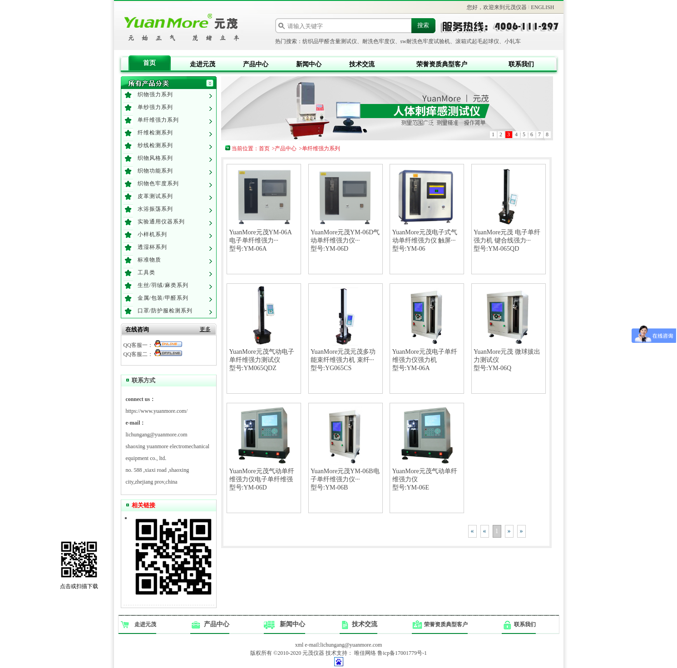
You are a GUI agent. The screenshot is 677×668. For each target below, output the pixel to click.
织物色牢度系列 (158, 183)
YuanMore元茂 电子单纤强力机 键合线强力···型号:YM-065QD (507, 240)
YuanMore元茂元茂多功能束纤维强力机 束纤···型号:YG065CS (343, 359)
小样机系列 (152, 234)
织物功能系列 (155, 171)
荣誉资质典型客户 (441, 64)
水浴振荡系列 (155, 209)
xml (299, 645)
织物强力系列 (155, 94)
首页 (149, 62)
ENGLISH (542, 7)
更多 (205, 329)
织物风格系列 (155, 158)
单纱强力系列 (155, 107)
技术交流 (362, 64)
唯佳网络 (365, 653)
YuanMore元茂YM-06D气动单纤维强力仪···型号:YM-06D (345, 240)
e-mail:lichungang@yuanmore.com (343, 645)
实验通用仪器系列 (161, 221)
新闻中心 (308, 64)
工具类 (146, 272)
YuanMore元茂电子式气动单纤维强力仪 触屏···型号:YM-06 (424, 240)
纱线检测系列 (155, 145)
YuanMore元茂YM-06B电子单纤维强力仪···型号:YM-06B (345, 479)
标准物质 (149, 260)
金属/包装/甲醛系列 (163, 298)
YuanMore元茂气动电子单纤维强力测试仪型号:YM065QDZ (261, 359)
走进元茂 (202, 64)
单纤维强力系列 (158, 120)
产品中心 (255, 64)
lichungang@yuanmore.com (157, 434)
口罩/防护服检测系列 (165, 310)
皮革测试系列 (155, 196)
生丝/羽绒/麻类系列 (163, 285)
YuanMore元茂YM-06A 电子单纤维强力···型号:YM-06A (260, 240)
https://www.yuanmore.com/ (157, 411)
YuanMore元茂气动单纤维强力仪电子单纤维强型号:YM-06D (261, 479)
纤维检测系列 (155, 132)
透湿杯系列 (152, 247)
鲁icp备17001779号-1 (402, 653)
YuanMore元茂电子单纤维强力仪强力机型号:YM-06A (424, 359)
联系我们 (521, 64)
